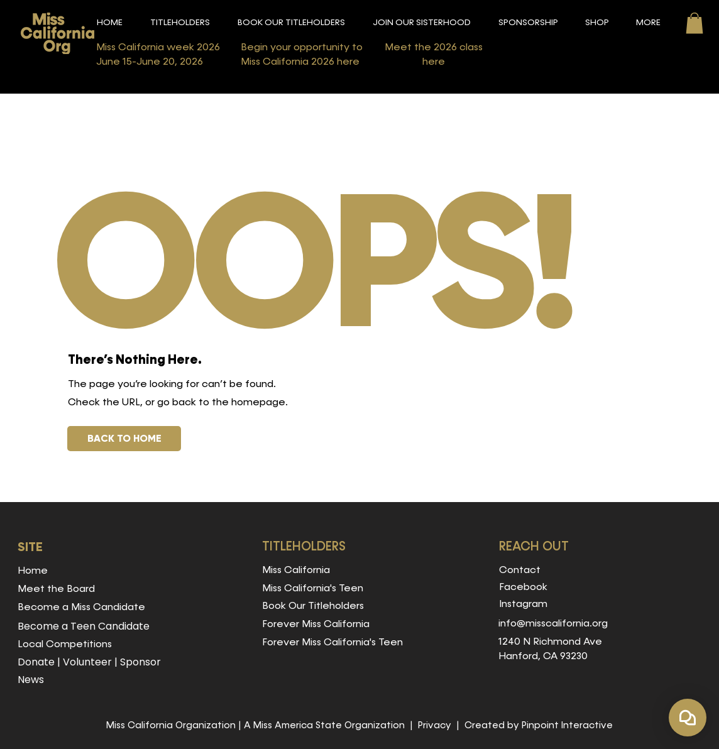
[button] (180, 23)
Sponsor (140, 662)
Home (33, 571)
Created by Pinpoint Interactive (538, 725)
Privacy (434, 725)
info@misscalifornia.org (553, 624)
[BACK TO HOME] (124, 438)
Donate (36, 662)
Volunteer (87, 662)
